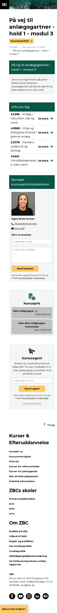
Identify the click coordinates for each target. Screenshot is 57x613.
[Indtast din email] (31, 241)
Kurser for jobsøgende (23, 471)
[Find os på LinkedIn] (37, 598)
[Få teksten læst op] (46, 598)
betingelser (40, 278)
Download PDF (20, 41)
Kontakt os (16, 451)
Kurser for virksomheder (24, 466)
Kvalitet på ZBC (18, 531)
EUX (11, 503)
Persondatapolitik (20, 546)
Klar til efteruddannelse (23, 476)
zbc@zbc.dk (27, 585)
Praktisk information (22, 481)
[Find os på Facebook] (12, 598)
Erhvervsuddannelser (22, 498)
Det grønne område (33, 47)
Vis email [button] (19, 228)
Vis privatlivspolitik (32, 403)
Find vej (14, 461)
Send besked (25, 268)
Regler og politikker (21, 541)
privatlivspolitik (25, 278)
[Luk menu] (52, 4)
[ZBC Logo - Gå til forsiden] (4, 4)
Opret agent (32, 388)
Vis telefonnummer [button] (25, 223)
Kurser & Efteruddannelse (29, 439)
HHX (11, 508)
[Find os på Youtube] (20, 598)
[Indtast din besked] (31, 255)
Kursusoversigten (20, 456)
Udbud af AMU (18, 536)
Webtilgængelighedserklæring (28, 556)
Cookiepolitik (17, 551)
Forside (13, 47)
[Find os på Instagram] (29, 598)
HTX (11, 513)
